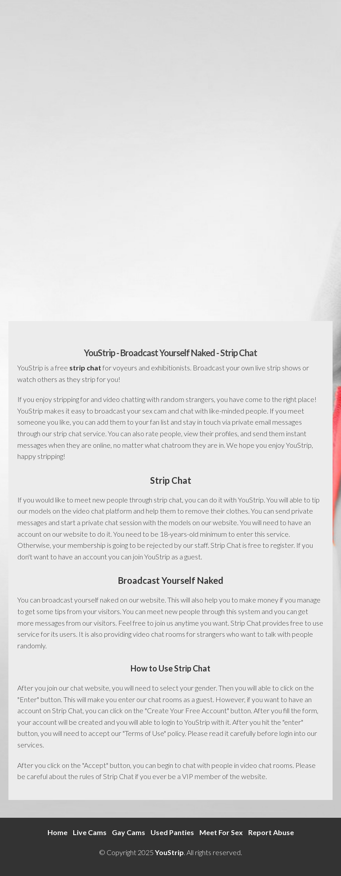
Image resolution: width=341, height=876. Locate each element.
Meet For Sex (221, 832)
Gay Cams (128, 832)
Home (57, 832)
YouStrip (169, 852)
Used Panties (172, 832)
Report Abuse (271, 832)
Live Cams (90, 832)
